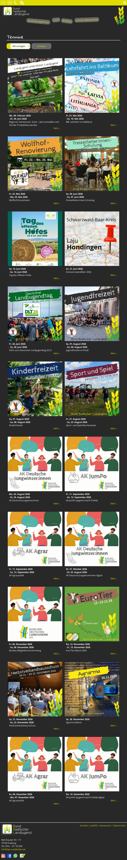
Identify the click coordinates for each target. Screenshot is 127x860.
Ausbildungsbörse (38, 21)
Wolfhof (67, 21)
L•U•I (56, 20)
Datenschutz (119, 825)
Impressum (105, 825)
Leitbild (93, 825)
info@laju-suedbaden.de (13, 849)
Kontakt (84, 825)
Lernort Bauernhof (87, 20)
